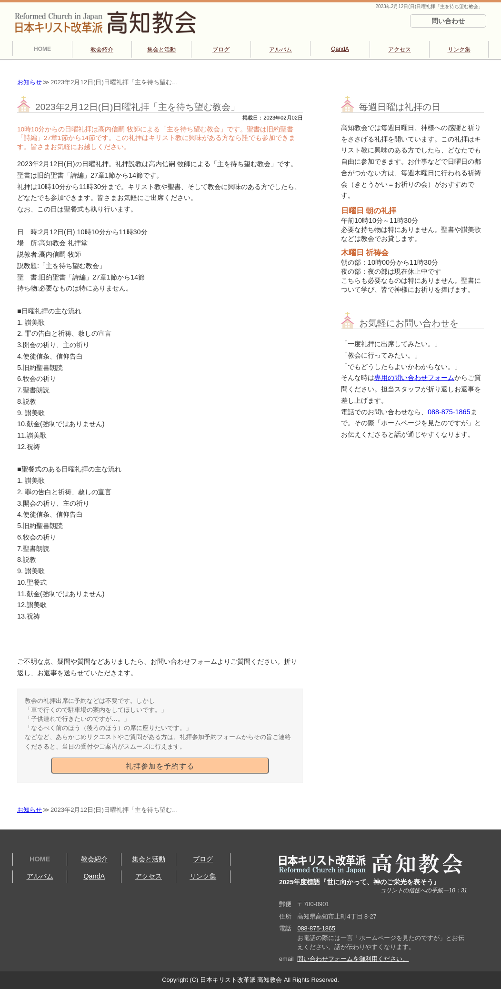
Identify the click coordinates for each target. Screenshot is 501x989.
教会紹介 (101, 49)
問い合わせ (448, 21)
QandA (340, 49)
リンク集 (459, 49)
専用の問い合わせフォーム (414, 377)
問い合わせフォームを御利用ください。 (353, 958)
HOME (42, 49)
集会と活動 (161, 49)
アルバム (280, 49)
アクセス (399, 49)
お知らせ (29, 82)
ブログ (221, 49)
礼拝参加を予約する (160, 766)
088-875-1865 (449, 412)
